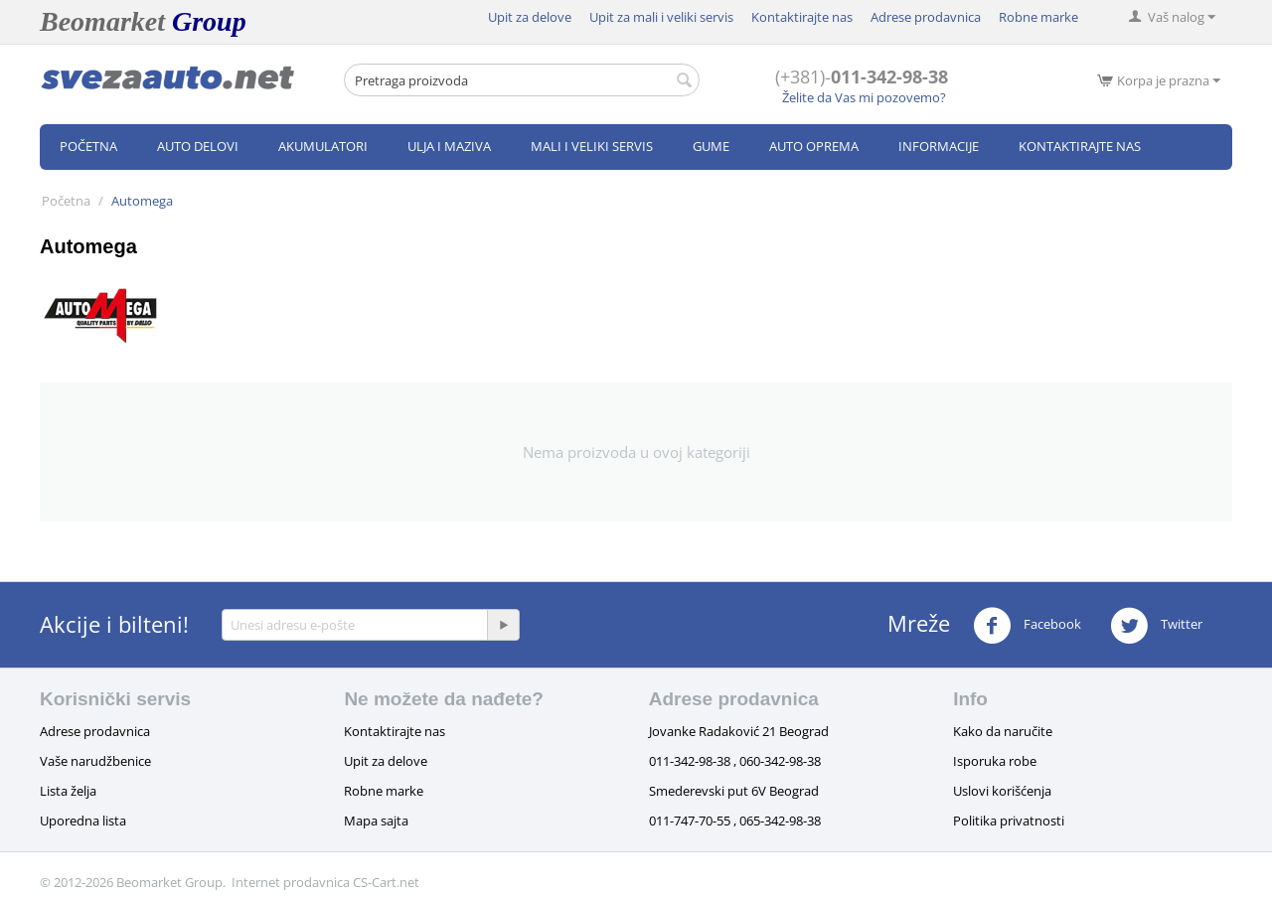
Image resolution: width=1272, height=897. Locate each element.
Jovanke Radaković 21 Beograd (739, 731)
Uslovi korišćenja (1002, 791)
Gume (711, 146)
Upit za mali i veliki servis (661, 17)
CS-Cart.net (386, 882)
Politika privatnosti (1008, 820)
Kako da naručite (1002, 731)
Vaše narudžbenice (95, 761)
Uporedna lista (83, 820)
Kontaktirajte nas (802, 17)
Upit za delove (529, 17)
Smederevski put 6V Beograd (734, 791)
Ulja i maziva (449, 146)
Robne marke (1038, 17)
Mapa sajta (376, 820)
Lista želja (68, 791)
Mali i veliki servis (592, 146)
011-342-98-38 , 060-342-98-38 (735, 761)
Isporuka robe (994, 761)
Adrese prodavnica (926, 17)
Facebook (1027, 626)
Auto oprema (814, 146)
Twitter (1156, 626)
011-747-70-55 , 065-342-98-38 (735, 820)
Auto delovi (197, 146)
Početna (88, 146)
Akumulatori (323, 146)
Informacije (938, 146)
